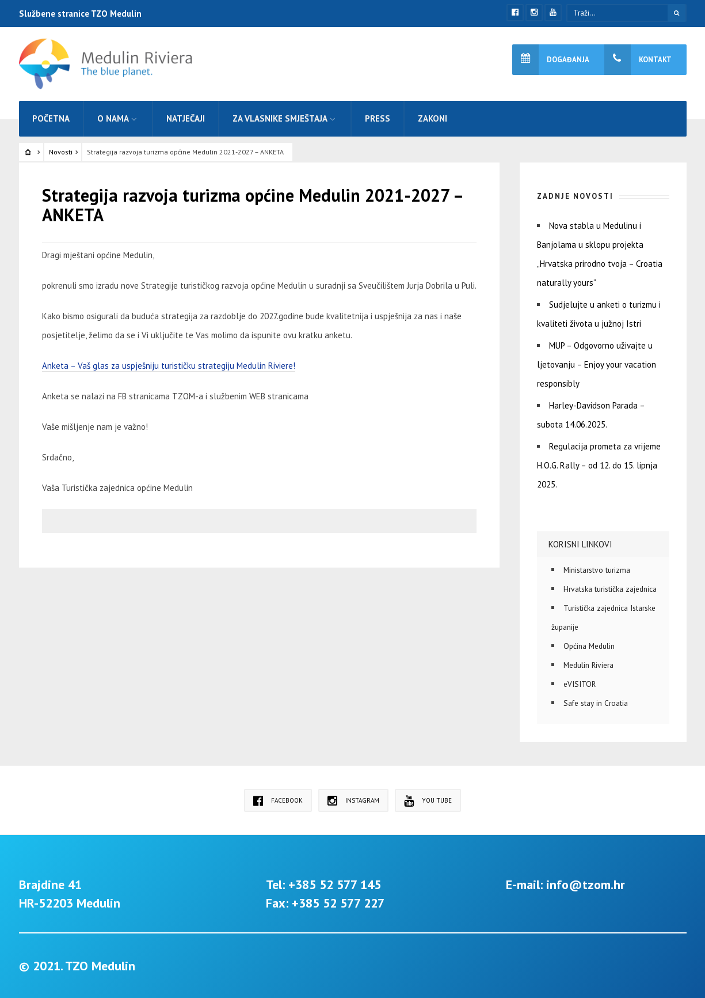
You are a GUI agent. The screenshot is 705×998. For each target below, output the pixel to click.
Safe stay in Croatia (595, 703)
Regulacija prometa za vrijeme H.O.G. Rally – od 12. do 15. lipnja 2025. (599, 465)
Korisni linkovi (580, 544)
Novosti (61, 152)
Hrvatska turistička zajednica (610, 589)
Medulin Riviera (588, 665)
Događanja (550, 59)
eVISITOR (579, 684)
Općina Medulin (589, 646)
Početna (51, 118)
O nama (113, 118)
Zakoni (432, 118)
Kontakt (638, 59)
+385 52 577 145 (334, 884)
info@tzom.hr (585, 884)
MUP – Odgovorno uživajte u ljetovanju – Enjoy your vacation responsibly (596, 364)
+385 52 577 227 (338, 903)
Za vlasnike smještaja (280, 118)
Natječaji (185, 118)
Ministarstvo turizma (596, 570)
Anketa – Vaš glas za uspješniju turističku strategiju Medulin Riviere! (168, 365)
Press (377, 118)
